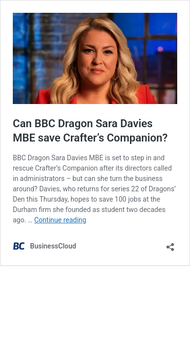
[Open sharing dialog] (170, 243)
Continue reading (60, 220)
